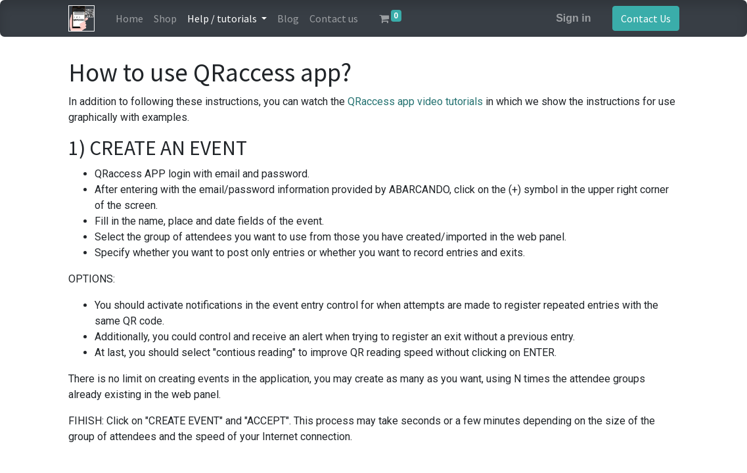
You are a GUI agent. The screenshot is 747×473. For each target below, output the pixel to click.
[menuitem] (129, 18)
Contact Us (646, 18)
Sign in (573, 18)
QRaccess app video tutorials (415, 101)
